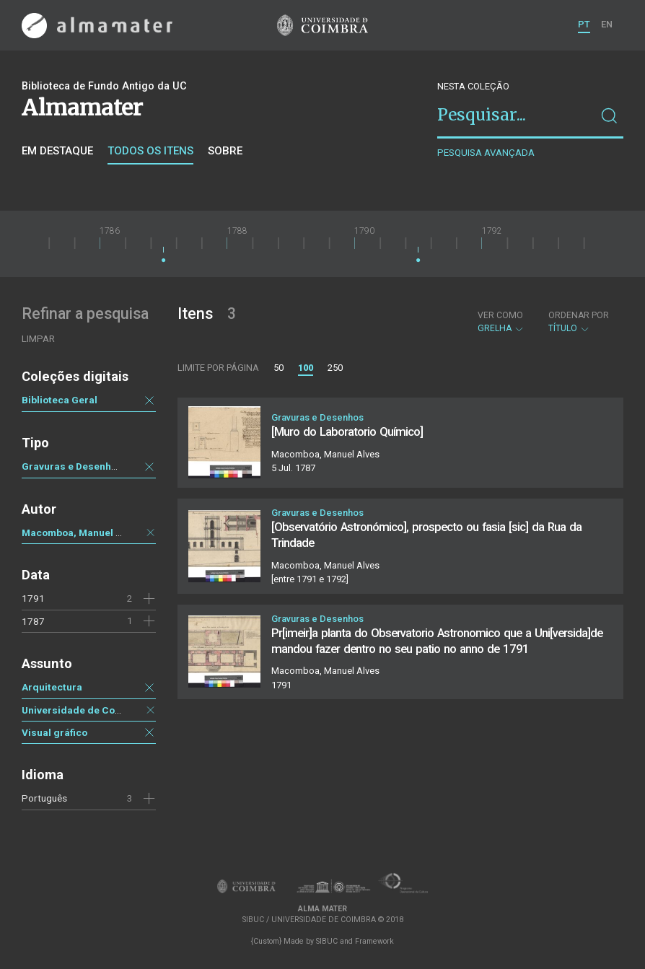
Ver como (500, 315)
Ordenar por (578, 315)
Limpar (38, 338)
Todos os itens (150, 150)
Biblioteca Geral (59, 399)
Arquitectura (52, 687)
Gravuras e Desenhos (72, 466)
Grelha (501, 322)
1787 (33, 621)
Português (44, 798)
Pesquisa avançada (486, 152)
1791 (33, 598)
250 (335, 367)
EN (607, 24)
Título (578, 322)
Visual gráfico (54, 732)
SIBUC (327, 941)
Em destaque (57, 150)
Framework (374, 941)
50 (278, 367)
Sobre (225, 150)
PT (584, 24)
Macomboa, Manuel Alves (81, 532)
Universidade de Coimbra (82, 710)
